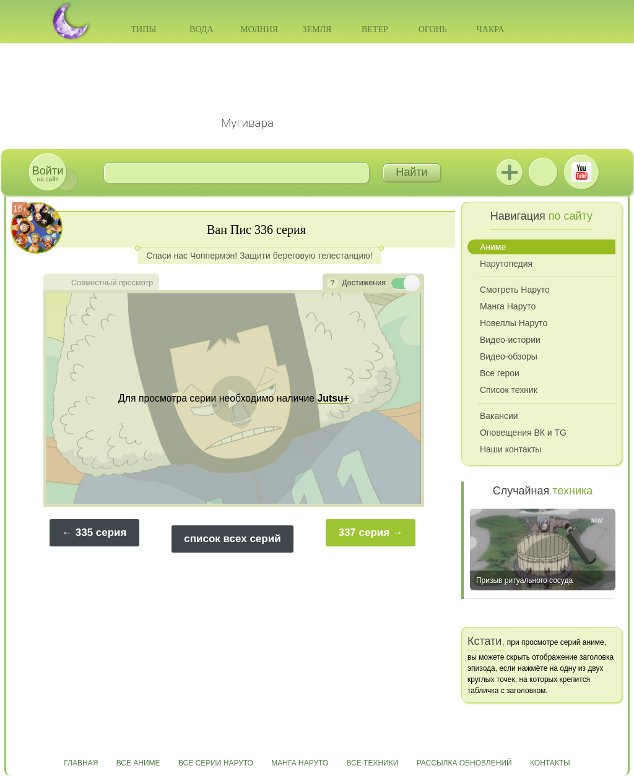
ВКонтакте (543, 172)
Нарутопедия (506, 264)
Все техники (372, 763)
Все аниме (138, 763)
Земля (317, 29)
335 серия (101, 532)
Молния (259, 29)
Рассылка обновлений (464, 763)
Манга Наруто (508, 306)
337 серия (363, 532)
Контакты (550, 763)
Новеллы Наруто (513, 323)
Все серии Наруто (215, 763)
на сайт (47, 174)
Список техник (508, 390)
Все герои (499, 373)
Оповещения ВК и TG (523, 433)
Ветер (375, 29)
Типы (143, 29)
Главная (81, 763)
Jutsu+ (510, 172)
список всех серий (232, 539)
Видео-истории (510, 340)
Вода (201, 29)
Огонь (433, 29)
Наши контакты (510, 449)
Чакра (491, 29)
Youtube (581, 172)
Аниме (493, 247)
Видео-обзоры (508, 356)
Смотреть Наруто (515, 290)
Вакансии (499, 416)
